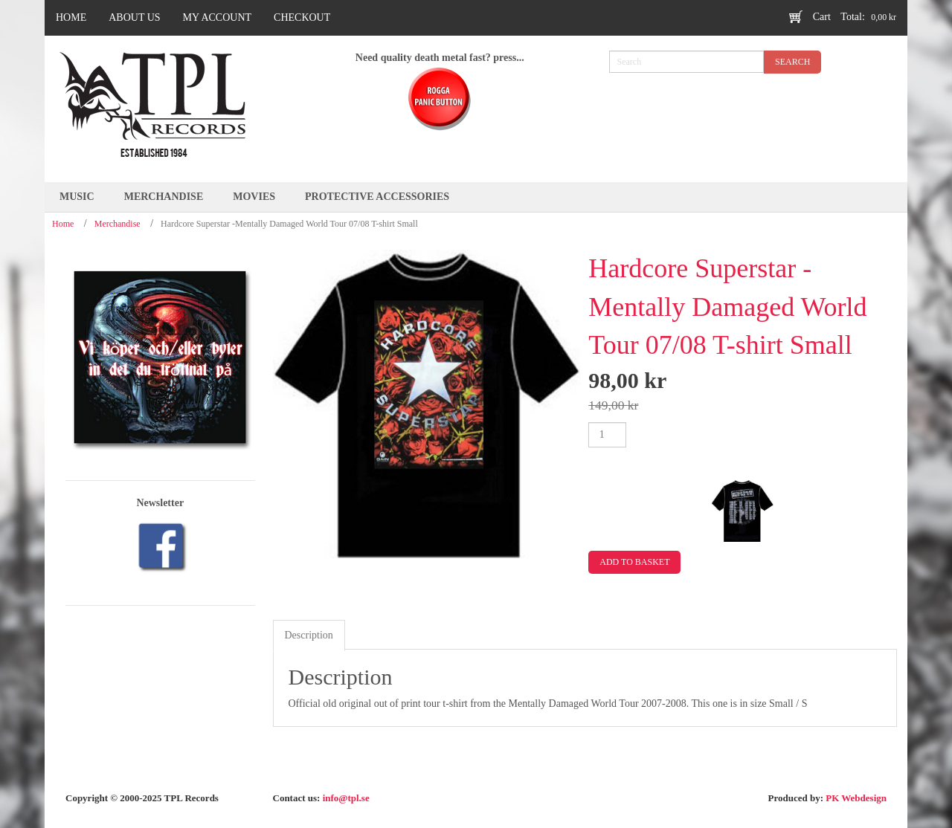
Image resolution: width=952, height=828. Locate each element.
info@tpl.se (346, 797)
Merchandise (117, 224)
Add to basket (634, 562)
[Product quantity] (607, 434)
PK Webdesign (856, 797)
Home (63, 224)
